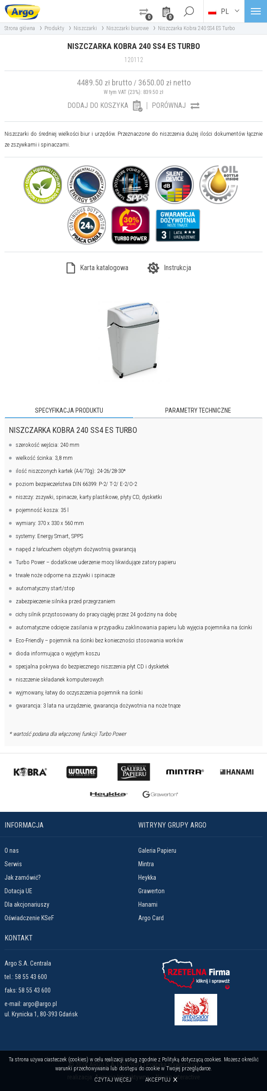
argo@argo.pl (40, 1003)
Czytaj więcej (112, 1080)
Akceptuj (158, 1079)
